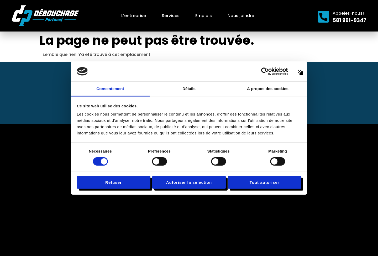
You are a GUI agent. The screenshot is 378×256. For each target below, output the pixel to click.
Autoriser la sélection (189, 182)
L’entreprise (133, 15)
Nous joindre (241, 15)
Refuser (113, 182)
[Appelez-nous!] (323, 16)
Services (171, 15)
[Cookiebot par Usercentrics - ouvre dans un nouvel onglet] (265, 71)
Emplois (203, 15)
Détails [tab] (189, 88)
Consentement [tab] (110, 88)
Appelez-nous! (348, 13)
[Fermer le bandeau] (299, 71)
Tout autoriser (265, 182)
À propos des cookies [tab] (267, 88)
